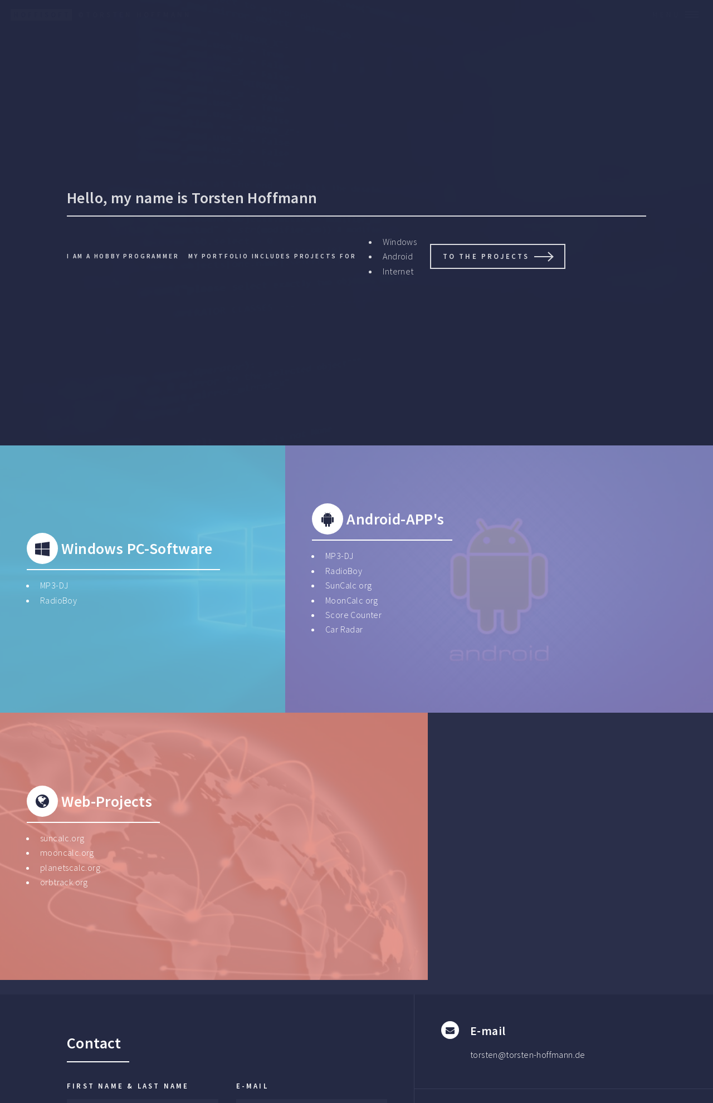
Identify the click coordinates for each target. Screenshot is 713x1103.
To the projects (486, 256)
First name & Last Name (128, 1085)
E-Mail (252, 1085)
